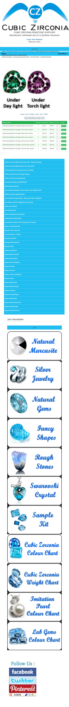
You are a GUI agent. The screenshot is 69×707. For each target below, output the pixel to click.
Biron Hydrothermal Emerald (15, 214)
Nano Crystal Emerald (12, 226)
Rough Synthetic (10, 238)
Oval (27, 114)
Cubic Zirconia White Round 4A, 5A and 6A (19, 166)
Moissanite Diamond (12, 186)
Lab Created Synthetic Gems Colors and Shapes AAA (23, 190)
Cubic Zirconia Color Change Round (17, 174)
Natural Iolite (9, 278)
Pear (41, 114)
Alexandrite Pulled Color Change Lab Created (20, 51)
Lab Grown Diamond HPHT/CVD (16, 182)
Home (3, 54)
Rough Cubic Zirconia (12, 230)
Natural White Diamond (13, 302)
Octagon (31, 114)
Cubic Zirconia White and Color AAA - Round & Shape (23, 162)
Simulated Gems (10, 210)
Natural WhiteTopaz (11, 306)
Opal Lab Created (11, 206)
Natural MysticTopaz (12, 286)
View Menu (63, 54)
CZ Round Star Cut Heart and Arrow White (19, 170)
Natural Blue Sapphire (12, 262)
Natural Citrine (10, 266)
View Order (28, 118)
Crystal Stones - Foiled (12, 234)
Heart (37, 114)
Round (23, 114)
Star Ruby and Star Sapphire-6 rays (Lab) (19, 202)
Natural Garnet (10, 270)
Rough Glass (9, 246)
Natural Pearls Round (12, 310)
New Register (37, 39)
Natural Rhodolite (11, 298)
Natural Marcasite (11, 282)
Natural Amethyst (11, 250)
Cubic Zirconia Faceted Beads (15, 178)
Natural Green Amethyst (13, 274)
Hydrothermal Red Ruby (13, 218)
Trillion (46, 114)
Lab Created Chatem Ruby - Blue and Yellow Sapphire (23, 198)
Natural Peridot (10, 290)
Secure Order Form (38, 118)
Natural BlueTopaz (11, 258)
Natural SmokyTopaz (12, 294)
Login (28, 39)
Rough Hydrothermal (12, 242)
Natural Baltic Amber (12, 254)
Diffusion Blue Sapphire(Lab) (15, 194)
